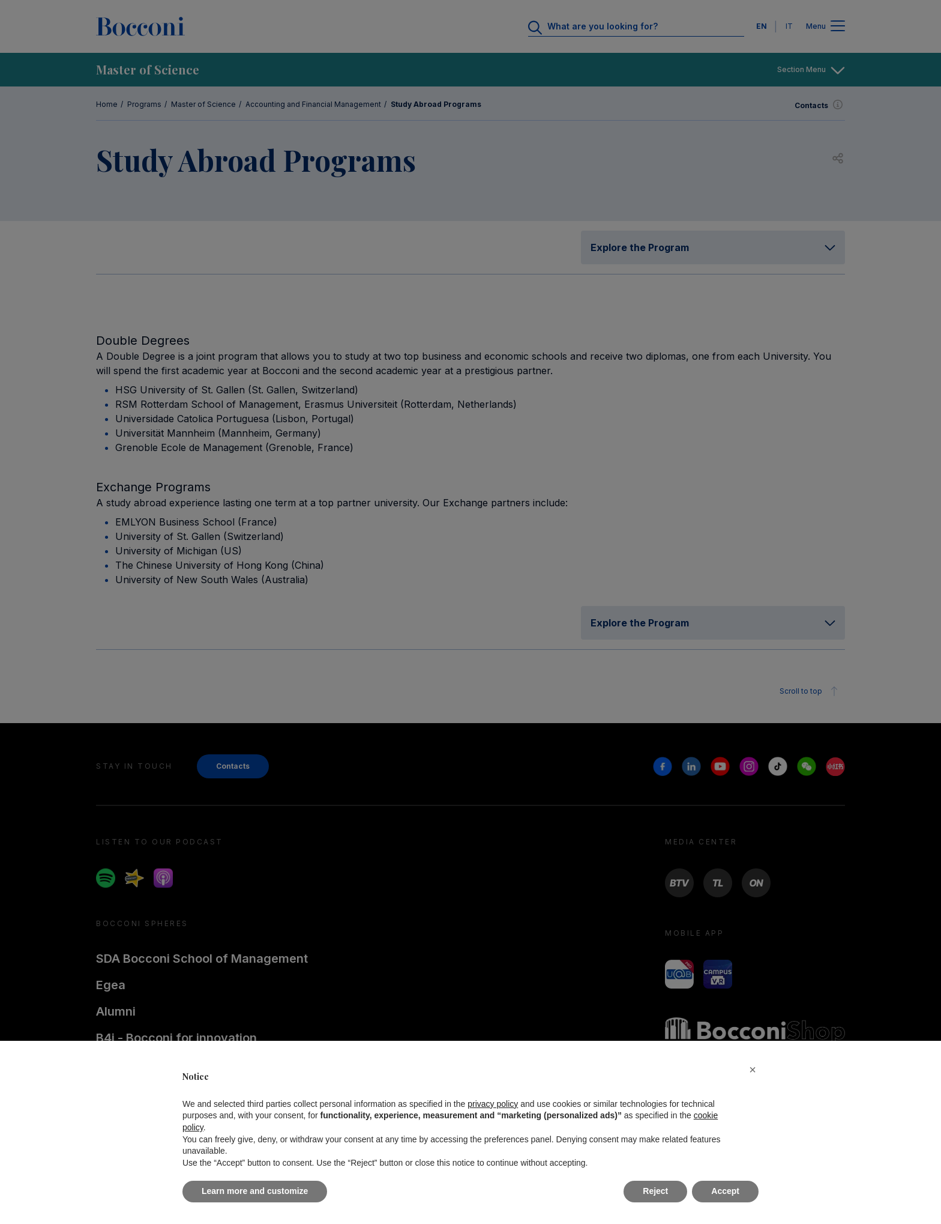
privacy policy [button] (492, 1104)
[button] (752, 1069)
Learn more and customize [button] (255, 1191)
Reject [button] (655, 1191)
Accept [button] (725, 1191)
